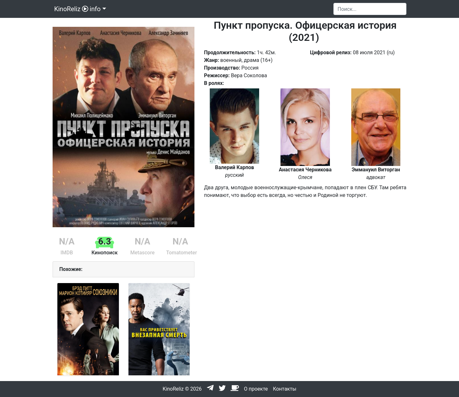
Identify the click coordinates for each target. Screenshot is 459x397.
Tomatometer (181, 253)
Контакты (284, 389)
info (95, 9)
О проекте (256, 389)
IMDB (67, 253)
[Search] (369, 9)
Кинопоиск (104, 253)
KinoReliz (70, 9)
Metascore (142, 253)
